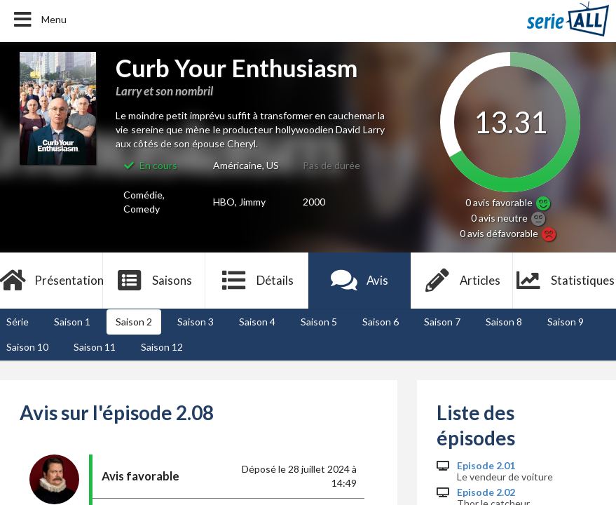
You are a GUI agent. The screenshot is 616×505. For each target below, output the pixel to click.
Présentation (51, 280)
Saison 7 (442, 322)
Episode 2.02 (486, 492)
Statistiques (564, 280)
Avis (359, 280)
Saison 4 (257, 322)
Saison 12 (162, 347)
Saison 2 (134, 322)
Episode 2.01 (486, 465)
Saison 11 (95, 347)
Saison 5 (319, 322)
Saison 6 (380, 322)
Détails (257, 280)
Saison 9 (565, 322)
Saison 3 (195, 322)
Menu (39, 19)
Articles (461, 280)
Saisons (154, 280)
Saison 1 (72, 322)
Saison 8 (504, 322)
